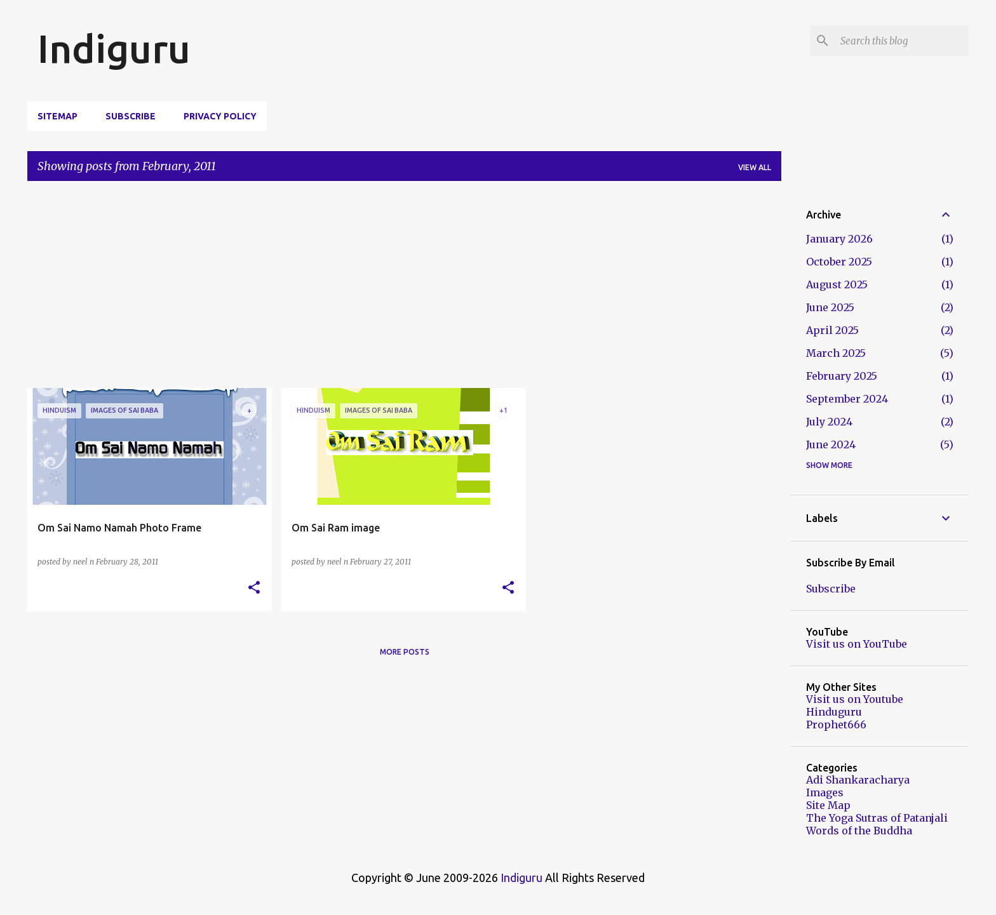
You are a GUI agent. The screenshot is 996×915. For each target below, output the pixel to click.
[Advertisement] (404, 289)
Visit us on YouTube (856, 644)
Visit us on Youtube (854, 699)
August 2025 (837, 284)
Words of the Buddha (859, 830)
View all (754, 167)
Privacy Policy (220, 116)
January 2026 (839, 238)
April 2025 (832, 330)
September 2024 (847, 398)
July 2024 (829, 421)
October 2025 (839, 261)
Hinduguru (834, 711)
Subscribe (130, 116)
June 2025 (830, 307)
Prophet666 (836, 724)
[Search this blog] (902, 40)
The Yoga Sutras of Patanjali (877, 817)
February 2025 (841, 376)
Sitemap (57, 116)
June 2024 (831, 444)
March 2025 (836, 353)
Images (825, 792)
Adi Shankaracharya (858, 779)
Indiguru (114, 48)
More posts (404, 652)
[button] (254, 588)
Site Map (828, 805)
